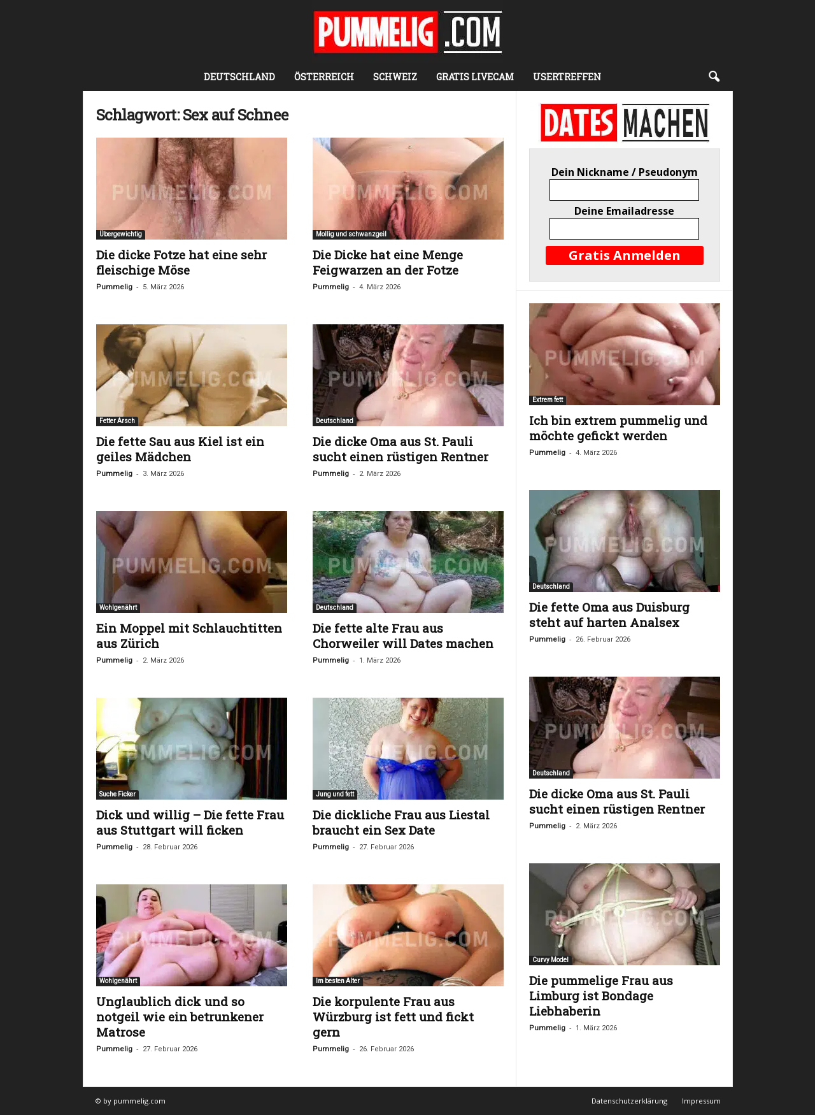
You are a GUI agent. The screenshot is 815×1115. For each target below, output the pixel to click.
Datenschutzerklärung (629, 1100)
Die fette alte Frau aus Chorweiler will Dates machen (403, 635)
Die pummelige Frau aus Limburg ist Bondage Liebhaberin (601, 995)
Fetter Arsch (117, 420)
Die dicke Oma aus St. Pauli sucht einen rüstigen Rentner (400, 448)
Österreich (324, 77)
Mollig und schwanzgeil (351, 234)
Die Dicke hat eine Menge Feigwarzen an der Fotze (388, 262)
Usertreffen (567, 77)
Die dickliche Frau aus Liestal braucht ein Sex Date (401, 822)
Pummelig (114, 287)
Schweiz (395, 77)
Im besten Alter (338, 980)
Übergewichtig (120, 234)
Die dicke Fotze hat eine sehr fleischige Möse (181, 262)
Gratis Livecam (475, 77)
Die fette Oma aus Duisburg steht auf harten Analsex (609, 614)
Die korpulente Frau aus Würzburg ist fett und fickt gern (393, 1016)
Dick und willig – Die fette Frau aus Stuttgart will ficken (190, 822)
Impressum (701, 1100)
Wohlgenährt (118, 607)
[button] (714, 77)
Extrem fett (547, 399)
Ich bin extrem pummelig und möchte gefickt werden (618, 427)
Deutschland (239, 77)
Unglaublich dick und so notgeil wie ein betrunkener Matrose (180, 1016)
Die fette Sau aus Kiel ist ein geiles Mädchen (180, 448)
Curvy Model (550, 959)
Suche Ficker (117, 794)
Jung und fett (335, 794)
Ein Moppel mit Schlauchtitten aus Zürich (189, 635)
